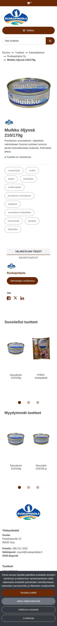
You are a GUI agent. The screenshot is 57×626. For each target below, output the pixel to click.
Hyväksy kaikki (28, 592)
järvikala (32, 221)
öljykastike (13, 229)
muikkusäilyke (14, 187)
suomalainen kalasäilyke (19, 212)
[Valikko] (28, 30)
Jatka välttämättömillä (28, 601)
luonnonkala (13, 221)
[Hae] (24, 40)
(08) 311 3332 (20, 548)
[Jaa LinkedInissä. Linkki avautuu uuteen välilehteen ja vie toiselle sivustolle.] (23, 299)
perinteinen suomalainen (19, 195)
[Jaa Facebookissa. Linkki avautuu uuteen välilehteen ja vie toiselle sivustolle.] (10, 299)
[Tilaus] (28, 3)
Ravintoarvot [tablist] (28, 257)
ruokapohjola (14, 170)
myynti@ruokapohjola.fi (29, 552)
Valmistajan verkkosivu (22, 281)
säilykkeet (12, 204)
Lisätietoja (28, 618)
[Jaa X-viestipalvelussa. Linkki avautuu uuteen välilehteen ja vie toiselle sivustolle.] (17, 299)
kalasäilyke (28, 179)
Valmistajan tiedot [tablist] (28, 251)
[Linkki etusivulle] (16, 17)
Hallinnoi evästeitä (28, 609)
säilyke (11, 179)
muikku (32, 170)
